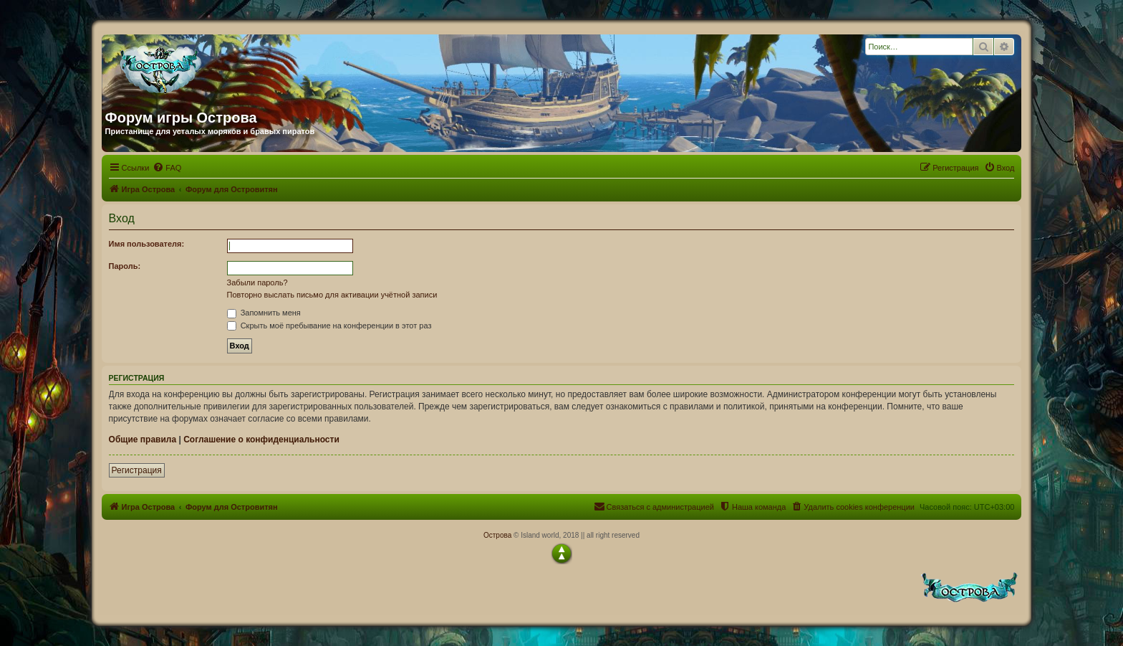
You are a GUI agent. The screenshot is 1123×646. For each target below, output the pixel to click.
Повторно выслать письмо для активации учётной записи (332, 294)
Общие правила (143, 439)
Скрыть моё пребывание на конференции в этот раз (329, 325)
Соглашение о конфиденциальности (261, 439)
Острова (497, 535)
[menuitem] (167, 167)
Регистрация (137, 470)
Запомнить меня (264, 312)
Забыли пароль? (257, 282)
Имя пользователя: (147, 243)
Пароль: (125, 266)
